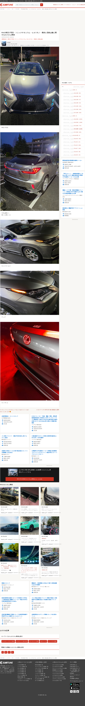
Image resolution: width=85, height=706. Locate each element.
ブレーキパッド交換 (33, 641)
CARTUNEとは (73, 664)
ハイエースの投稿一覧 (40, 673)
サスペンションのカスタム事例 (59, 668)
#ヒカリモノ (30, 39)
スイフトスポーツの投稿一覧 (41, 666)
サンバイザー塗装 (52, 641)
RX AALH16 (44, 567)
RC (6, 652)
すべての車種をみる (39, 680)
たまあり (9, 42)
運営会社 (72, 676)
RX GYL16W (4, 507)
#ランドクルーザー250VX (27, 567)
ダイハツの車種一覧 (22, 675)
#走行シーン (4, 565)
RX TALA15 (4, 536)
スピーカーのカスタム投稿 (58, 677)
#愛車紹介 (4, 39)
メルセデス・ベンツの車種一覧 (25, 678)
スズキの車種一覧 (22, 673)
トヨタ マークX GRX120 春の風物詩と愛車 (47, 409)
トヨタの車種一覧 (22, 664)
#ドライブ (23, 572)
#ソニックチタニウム (20, 39)
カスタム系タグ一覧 (57, 680)
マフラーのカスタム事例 (58, 673)
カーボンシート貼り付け (21, 641)
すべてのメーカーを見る (23, 680)
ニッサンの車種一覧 (22, 666)
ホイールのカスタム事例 (58, 664)
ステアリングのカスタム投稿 (59, 678)
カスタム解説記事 (81, 4)
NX (12, 652)
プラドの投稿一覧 (39, 671)
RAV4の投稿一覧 (39, 664)
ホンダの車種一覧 (22, 668)
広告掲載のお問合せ (74, 678)
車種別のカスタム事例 (58, 4)
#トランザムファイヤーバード (30, 570)
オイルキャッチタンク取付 (8, 641)
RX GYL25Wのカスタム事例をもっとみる (29, 479)
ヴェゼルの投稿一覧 (39, 678)
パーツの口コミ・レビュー (70, 4)
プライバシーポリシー (75, 675)
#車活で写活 (11, 39)
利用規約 (72, 673)
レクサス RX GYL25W (12, 44)
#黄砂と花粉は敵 (38, 39)
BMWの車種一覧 (21, 677)
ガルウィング (43, 641)
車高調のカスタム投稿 (57, 670)
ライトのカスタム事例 (57, 671)
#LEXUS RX (6, 566)
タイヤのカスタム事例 (57, 666)
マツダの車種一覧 (22, 670)
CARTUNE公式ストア (75, 668)
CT (9, 652)
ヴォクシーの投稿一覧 (40, 675)
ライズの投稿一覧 (39, 670)
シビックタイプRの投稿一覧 (41, 668)
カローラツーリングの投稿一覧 (42, 677)
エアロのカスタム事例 (57, 675)
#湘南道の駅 (44, 569)
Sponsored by (49, 465)
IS (2, 652)
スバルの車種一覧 (22, 671)
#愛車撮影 (6, 568)
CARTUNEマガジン (74, 666)
